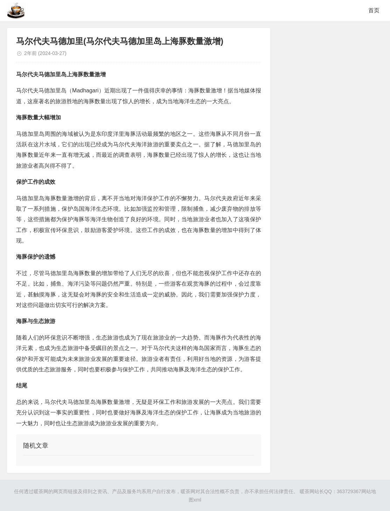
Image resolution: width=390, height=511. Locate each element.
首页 (373, 10)
